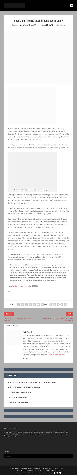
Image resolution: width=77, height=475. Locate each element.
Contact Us (34, 473)
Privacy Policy (48, 473)
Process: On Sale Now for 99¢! (17, 397)
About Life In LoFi (21, 473)
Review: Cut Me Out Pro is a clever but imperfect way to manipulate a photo (32, 382)
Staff (28, 473)
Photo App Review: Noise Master (18, 402)
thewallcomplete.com (57, 355)
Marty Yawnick (25, 25)
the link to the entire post (21, 286)
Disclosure (40, 473)
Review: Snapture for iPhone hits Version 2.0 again (24, 387)
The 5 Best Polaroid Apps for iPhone (19, 392)
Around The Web (47, 25)
